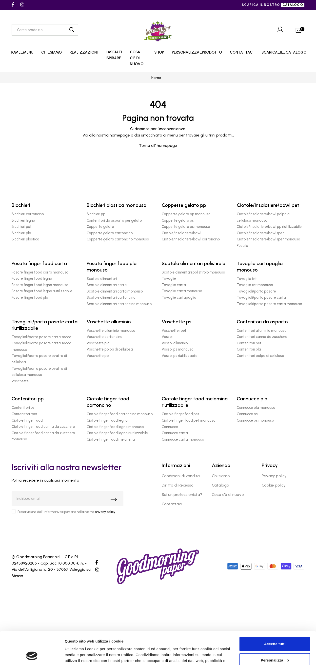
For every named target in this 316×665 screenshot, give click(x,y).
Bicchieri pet (22, 226)
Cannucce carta (175, 433)
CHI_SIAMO (51, 52)
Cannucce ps (247, 414)
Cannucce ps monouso (255, 420)
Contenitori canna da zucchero (262, 336)
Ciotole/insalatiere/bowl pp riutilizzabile (269, 226)
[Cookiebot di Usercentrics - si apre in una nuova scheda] (32, 655)
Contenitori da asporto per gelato (114, 220)
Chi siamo (221, 475)
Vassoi (167, 336)
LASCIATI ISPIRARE (114, 55)
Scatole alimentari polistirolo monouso (193, 272)
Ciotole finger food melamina (111, 439)
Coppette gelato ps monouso (186, 226)
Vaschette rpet (174, 330)
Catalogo (220, 485)
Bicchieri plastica (25, 239)
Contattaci (172, 504)
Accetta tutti (275, 613)
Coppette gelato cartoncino (110, 233)
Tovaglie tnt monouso (255, 285)
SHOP (159, 52)
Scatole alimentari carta (107, 285)
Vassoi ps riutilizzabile (180, 355)
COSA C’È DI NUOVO (136, 58)
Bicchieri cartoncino (28, 214)
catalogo (292, 5)
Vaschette (20, 381)
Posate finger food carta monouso (40, 272)
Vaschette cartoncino (104, 336)
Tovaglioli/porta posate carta (261, 297)
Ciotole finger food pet (180, 414)
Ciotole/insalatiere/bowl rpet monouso (268, 239)
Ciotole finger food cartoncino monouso (120, 414)
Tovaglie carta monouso (182, 291)
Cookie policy (274, 485)
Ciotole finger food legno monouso (115, 427)
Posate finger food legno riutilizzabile (42, 291)
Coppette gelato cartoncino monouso (118, 239)
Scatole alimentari (102, 278)
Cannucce (170, 427)
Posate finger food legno (32, 278)
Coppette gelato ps (178, 220)
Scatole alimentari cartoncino (111, 297)
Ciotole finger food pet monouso (189, 420)
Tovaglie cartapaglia (179, 297)
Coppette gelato (100, 226)
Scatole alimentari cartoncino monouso (119, 304)
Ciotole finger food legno (107, 420)
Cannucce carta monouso (183, 439)
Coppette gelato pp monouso (186, 214)
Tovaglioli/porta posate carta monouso (269, 304)
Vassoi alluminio (175, 343)
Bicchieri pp (96, 214)
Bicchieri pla (21, 233)
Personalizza (275, 629)
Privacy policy (274, 475)
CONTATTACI (242, 52)
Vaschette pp (98, 355)
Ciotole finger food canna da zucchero (43, 426)
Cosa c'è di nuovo (228, 494)
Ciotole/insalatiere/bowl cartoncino (191, 239)
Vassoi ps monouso (178, 349)
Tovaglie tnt (247, 278)
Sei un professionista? (182, 494)
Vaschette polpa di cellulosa (110, 349)
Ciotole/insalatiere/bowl (181, 233)
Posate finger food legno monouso (40, 285)
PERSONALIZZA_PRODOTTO (197, 52)
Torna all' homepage (158, 145)
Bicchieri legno (23, 220)
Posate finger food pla (30, 297)
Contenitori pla (249, 349)
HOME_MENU (21, 52)
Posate (242, 245)
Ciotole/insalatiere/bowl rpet (260, 233)
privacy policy (105, 512)
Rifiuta (275, 645)
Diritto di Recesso (178, 485)
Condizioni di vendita (181, 475)
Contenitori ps (23, 407)
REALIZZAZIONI (84, 52)
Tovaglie (169, 278)
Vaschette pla (98, 343)
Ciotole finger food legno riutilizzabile (117, 433)
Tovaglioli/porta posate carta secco (41, 337)
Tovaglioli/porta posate (256, 291)
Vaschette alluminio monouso (111, 330)
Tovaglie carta (174, 285)
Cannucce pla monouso (256, 407)
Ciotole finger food (27, 420)
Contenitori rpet (25, 414)
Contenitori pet (249, 343)
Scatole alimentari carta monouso (115, 291)
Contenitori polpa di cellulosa (260, 355)
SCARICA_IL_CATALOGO (283, 52)
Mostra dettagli (78, 655)
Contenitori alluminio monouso (262, 330)
